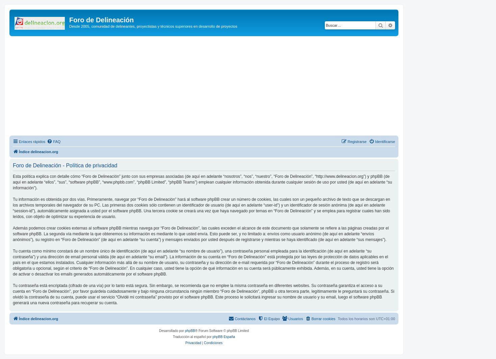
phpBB (190, 331)
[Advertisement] (212, 87)
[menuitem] (53, 142)
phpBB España (223, 337)
